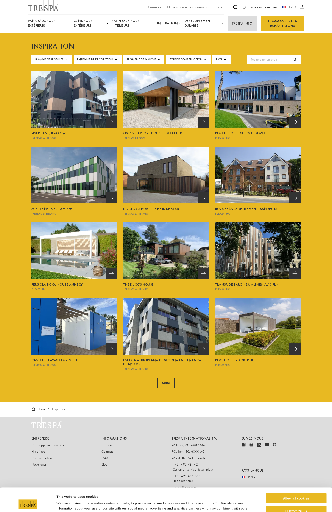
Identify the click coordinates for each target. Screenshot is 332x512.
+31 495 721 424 (187, 464)
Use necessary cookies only (296, 501)
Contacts (107, 451)
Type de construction (188, 59)
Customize (296, 489)
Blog (104, 464)
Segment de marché (144, 59)
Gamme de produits (52, 59)
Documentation (41, 458)
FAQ (104, 458)
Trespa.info (242, 23)
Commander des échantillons (282, 23)
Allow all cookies (296, 476)
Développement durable (48, 445)
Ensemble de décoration (97, 59)
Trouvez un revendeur (260, 7)
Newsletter (39, 464)
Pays (221, 59)
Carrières (108, 445)
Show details (66, 503)
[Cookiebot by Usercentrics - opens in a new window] (28, 503)
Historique (38, 451)
